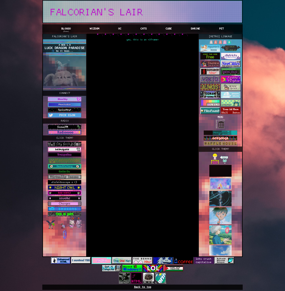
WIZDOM (94, 28)
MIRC (220, 117)
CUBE (168, 28)
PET (221, 28)
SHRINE (195, 28)
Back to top (142, 287)
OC (119, 28)
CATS (143, 28)
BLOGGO (66, 28)
